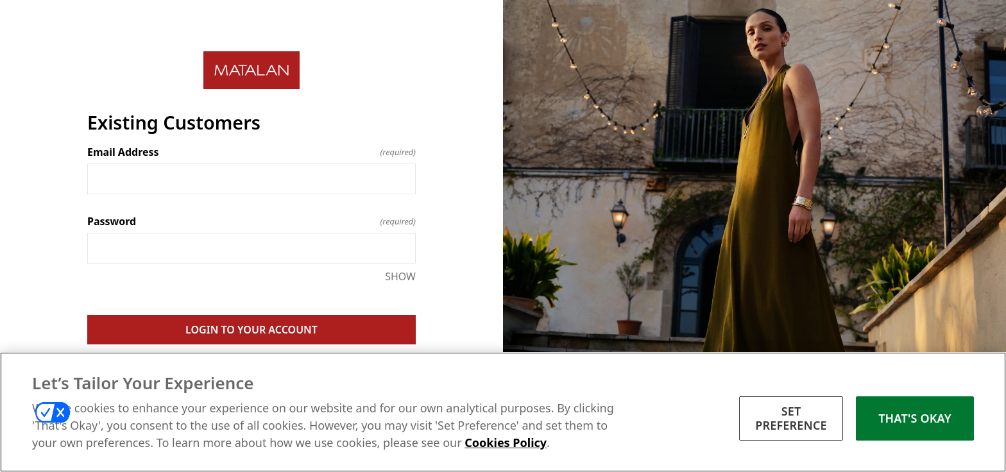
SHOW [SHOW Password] (400, 276)
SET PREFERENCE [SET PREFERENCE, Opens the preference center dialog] (791, 418)
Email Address (251, 152)
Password (251, 221)
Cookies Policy (506, 442)
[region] (503, 412)
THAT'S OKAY (914, 418)
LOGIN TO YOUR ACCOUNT (251, 330)
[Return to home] (251, 70)
